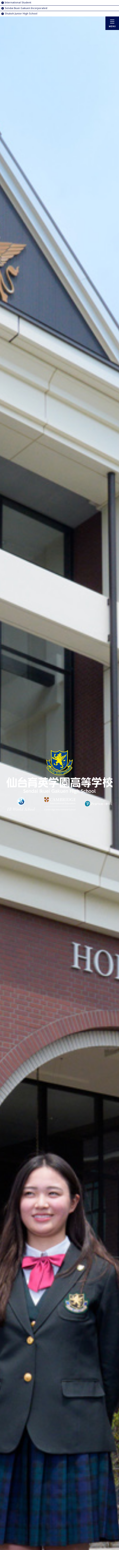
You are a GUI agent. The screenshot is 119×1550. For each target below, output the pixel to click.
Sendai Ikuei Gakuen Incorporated (26, 8)
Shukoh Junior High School (21, 13)
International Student (18, 2)
